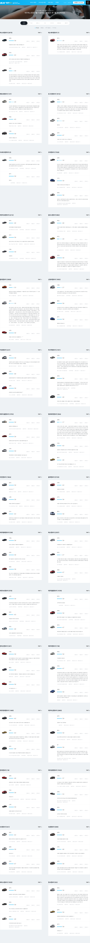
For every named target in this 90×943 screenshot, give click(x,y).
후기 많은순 (48, 27)
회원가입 (69, 2)
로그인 (65, 2)
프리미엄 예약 (42, 2)
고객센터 (78, 2)
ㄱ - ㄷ (31, 23)
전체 (24, 23)
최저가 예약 (33, 2)
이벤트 (57, 2)
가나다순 (54, 27)
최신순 (37, 27)
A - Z (66, 23)
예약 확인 (50, 2)
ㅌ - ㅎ (59, 23)
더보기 (39, 32)
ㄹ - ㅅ (38, 23)
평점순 (42, 27)
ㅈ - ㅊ (52, 23)
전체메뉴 (88, 2)
